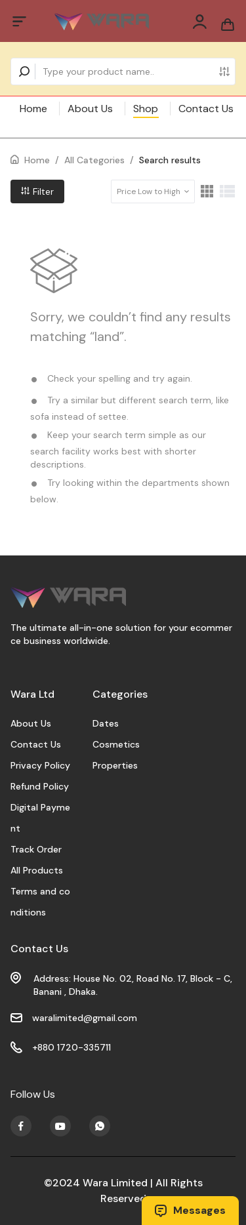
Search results (170, 160)
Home (33, 108)
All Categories (94, 160)
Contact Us (206, 108)
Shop (145, 108)
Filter (37, 191)
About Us (90, 108)
